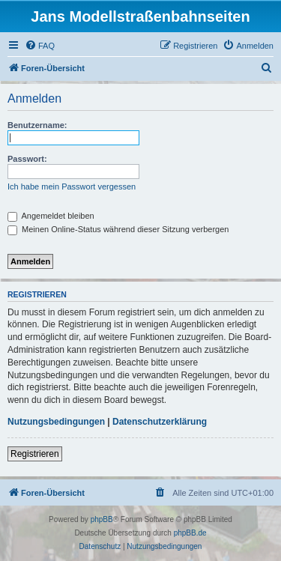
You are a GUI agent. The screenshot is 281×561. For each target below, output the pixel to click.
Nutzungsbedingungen (56, 421)
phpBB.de (190, 533)
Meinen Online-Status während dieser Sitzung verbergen (118, 229)
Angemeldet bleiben (50, 215)
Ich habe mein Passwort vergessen (71, 186)
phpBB (102, 519)
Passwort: (27, 158)
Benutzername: (37, 125)
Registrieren (34, 454)
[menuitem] (40, 46)
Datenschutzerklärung (159, 421)
